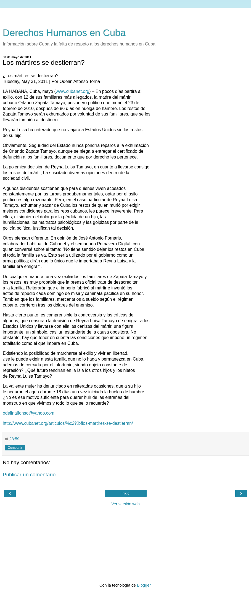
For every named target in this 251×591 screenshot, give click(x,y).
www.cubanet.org (72, 91)
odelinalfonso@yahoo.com (28, 413)
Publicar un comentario (29, 474)
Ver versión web (125, 504)
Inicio (125, 493)
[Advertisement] (125, 15)
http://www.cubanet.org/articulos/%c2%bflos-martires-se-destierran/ (68, 423)
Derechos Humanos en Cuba (64, 33)
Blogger (143, 585)
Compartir (15, 448)
